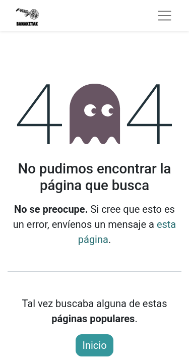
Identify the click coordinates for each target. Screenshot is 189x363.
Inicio (94, 345)
